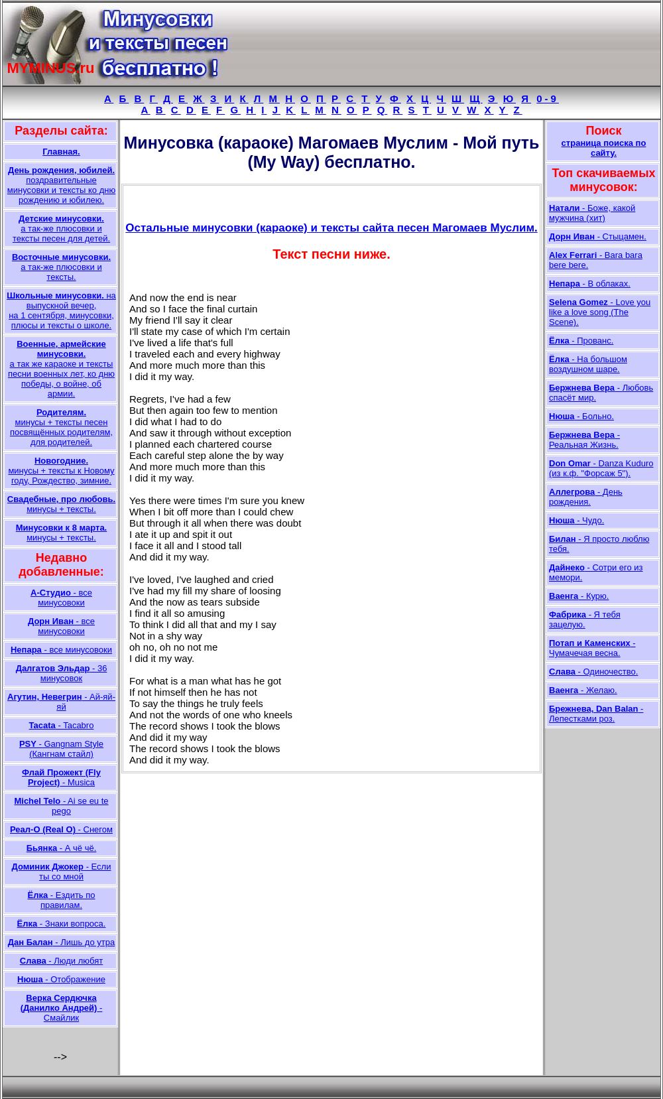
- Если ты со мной (61, 871)
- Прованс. (581, 341)
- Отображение (61, 979)
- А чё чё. (62, 848)
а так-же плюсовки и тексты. (61, 267)
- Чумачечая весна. (592, 648)
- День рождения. (586, 497)
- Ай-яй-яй (61, 702)
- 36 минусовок (61, 673)
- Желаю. (583, 690)
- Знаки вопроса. (61, 924)
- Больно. (581, 416)
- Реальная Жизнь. (584, 440)
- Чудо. (576, 520)
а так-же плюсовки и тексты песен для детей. (61, 228)
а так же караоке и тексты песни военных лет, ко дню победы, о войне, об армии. (61, 369)
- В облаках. (590, 284)
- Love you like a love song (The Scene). (599, 312)
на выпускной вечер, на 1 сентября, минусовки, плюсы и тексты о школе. (61, 310)
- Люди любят (61, 961)
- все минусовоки (61, 598)
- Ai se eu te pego (61, 806)
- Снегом (61, 829)
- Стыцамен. (597, 236)
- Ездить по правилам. (61, 900)
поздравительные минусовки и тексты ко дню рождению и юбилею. (61, 185)
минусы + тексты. (61, 504)
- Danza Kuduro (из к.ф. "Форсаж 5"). (601, 468)
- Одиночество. (593, 672)
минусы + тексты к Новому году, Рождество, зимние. (61, 470)
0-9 (547, 98)
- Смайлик (62, 1008)
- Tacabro (61, 725)
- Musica (61, 777)
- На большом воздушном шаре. (588, 364)
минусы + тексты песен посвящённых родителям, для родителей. (61, 427)
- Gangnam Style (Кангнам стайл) (61, 749)
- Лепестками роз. (596, 714)
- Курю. (579, 596)
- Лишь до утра (61, 942)
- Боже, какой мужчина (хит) (592, 213)
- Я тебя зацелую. (585, 619)
